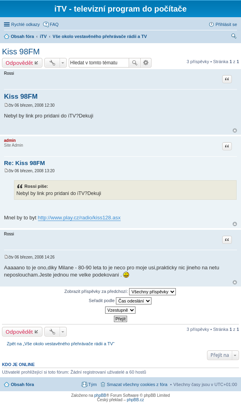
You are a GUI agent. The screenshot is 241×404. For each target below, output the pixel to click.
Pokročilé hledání (146, 63)
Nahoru (235, 130)
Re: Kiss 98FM (24, 162)
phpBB (100, 395)
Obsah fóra (22, 384)
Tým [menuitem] (92, 384)
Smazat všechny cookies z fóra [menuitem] (137, 384)
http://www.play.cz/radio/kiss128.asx (79, 218)
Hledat (135, 63)
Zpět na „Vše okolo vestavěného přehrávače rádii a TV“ (60, 343)
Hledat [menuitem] (234, 37)
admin (10, 140)
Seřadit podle (120, 300)
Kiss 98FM (21, 51)
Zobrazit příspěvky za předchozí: (120, 291)
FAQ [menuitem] (54, 24)
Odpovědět (19, 62)
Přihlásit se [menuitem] (226, 24)
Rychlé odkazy (25, 24)
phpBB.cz (135, 400)
